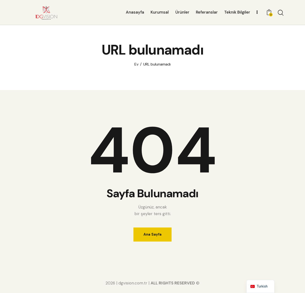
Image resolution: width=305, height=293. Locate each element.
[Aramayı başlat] (280, 13)
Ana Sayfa (152, 234)
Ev (136, 64)
